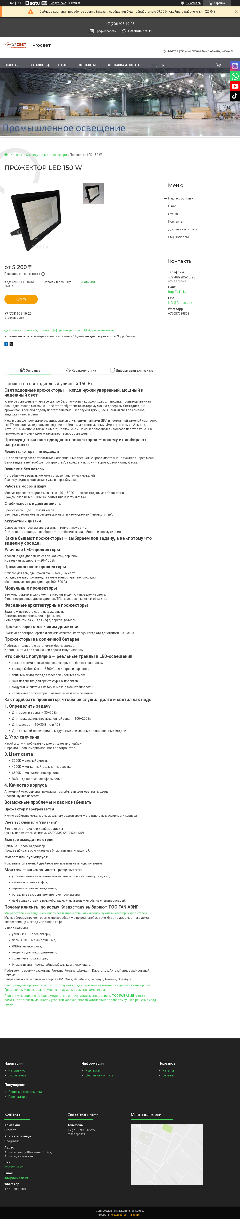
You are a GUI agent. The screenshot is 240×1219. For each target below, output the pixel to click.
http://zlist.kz (177, 292)
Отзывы (174, 214)
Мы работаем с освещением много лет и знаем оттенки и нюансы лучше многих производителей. (75, 913)
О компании (17, 1075)
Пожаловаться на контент (125, 1214)
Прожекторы (17, 1096)
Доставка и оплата (124, 65)
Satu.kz (139, 1210)
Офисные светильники (25, 1092)
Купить (21, 299)
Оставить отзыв (140, 31)
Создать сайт (58, 3)
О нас (62, 65)
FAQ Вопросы (178, 237)
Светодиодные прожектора (46, 155)
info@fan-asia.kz (180, 302)
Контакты (87, 65)
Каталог (37, 65)
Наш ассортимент (181, 198)
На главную (16, 1070)
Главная (11, 65)
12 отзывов (193, 3)
